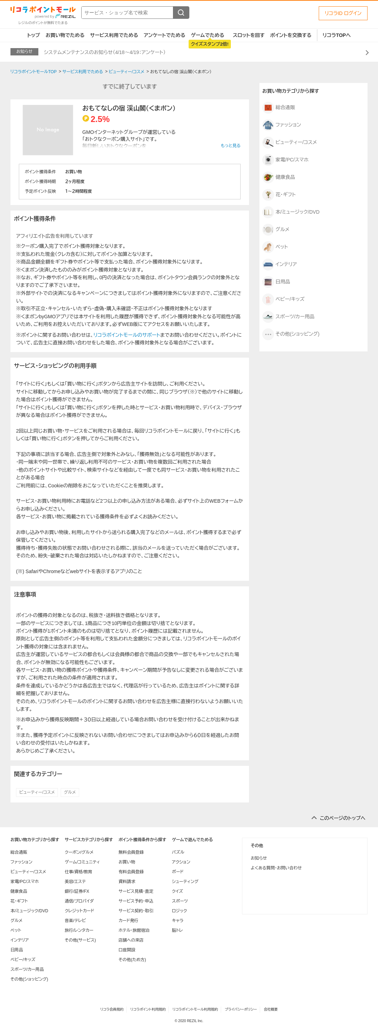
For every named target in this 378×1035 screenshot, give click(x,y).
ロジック (179, 910)
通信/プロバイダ (79, 901)
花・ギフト (279, 195)
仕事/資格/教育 (78, 871)
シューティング (185, 881)
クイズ (177, 891)
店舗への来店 (131, 940)
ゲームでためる (207, 35)
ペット (275, 247)
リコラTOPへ (337, 35)
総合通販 (278, 108)
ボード (177, 871)
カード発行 (128, 920)
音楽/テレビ (75, 920)
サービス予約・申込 (136, 901)
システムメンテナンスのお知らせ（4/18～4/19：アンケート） (105, 52)
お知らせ (259, 858)
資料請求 (127, 881)
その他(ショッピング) (290, 334)
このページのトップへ (342, 818)
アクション (181, 862)
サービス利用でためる (114, 35)
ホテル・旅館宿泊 (134, 930)
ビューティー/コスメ (37, 792)
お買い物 (127, 862)
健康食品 (278, 177)
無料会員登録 (131, 852)
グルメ (70, 792)
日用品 (276, 282)
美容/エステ (75, 881)
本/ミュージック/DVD (290, 212)
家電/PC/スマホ (285, 160)
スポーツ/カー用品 (288, 317)
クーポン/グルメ (79, 852)
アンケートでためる (164, 35)
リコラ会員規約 (111, 1009)
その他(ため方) (132, 959)
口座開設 (127, 950)
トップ (33, 35)
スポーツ (180, 901)
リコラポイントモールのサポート (126, 335)
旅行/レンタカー (79, 930)
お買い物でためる (65, 35)
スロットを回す (249, 35)
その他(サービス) (80, 940)
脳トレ (177, 930)
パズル (178, 852)
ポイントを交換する (290, 35)
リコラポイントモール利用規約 (195, 1009)
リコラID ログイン (343, 13)
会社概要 (271, 1009)
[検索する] (181, 12)
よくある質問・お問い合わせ (276, 868)
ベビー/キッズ (283, 299)
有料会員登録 (131, 871)
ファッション (281, 125)
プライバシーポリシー (241, 1009)
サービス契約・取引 (136, 910)
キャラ (177, 920)
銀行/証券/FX (77, 891)
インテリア (279, 265)
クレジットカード (79, 910)
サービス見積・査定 (136, 891)
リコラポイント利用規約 (148, 1009)
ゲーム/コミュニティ (82, 862)
